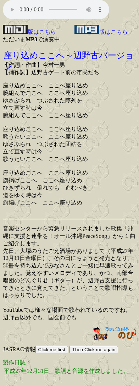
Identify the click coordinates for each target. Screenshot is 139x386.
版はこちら (29, 32)
